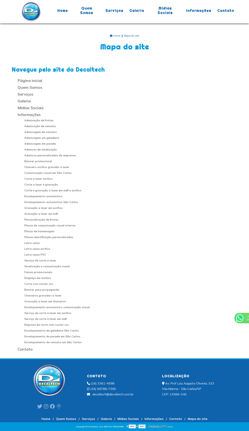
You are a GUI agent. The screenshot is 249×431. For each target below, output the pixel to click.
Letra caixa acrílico (37, 249)
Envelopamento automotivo (43, 196)
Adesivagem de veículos (40, 132)
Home (62, 10)
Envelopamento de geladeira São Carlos (51, 330)
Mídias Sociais (165, 10)
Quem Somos (86, 10)
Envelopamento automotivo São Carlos (51, 202)
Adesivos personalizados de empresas (50, 155)
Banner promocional (38, 161)
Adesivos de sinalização (40, 149)
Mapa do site (198, 419)
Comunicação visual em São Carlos (48, 173)
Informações (198, 10)
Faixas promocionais (38, 272)
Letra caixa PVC (35, 254)
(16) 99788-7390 (101, 389)
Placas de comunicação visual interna (49, 225)
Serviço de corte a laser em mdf (45, 319)
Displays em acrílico (37, 278)
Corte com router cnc (38, 284)
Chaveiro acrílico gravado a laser (46, 167)
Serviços (114, 10)
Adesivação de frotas (38, 120)
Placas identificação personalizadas (48, 237)
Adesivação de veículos (40, 126)
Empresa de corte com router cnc (46, 324)
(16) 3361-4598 (100, 383)
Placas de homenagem (39, 231)
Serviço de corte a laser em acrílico (47, 313)
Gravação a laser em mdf (41, 214)
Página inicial (30, 80)
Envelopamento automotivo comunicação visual (57, 307)
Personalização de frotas (41, 219)
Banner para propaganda (41, 289)
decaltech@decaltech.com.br (110, 394)
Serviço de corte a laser (40, 260)
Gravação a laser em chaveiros (45, 301)
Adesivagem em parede (40, 143)
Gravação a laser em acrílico (43, 208)
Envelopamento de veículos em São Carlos (53, 342)
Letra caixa (32, 243)
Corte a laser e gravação (41, 184)
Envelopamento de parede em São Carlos (52, 336)
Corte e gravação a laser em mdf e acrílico (52, 190)
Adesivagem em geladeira (41, 138)
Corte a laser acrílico (38, 178)
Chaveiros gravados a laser (42, 295)
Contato (225, 10)
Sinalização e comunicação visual (47, 266)
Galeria (136, 10)
